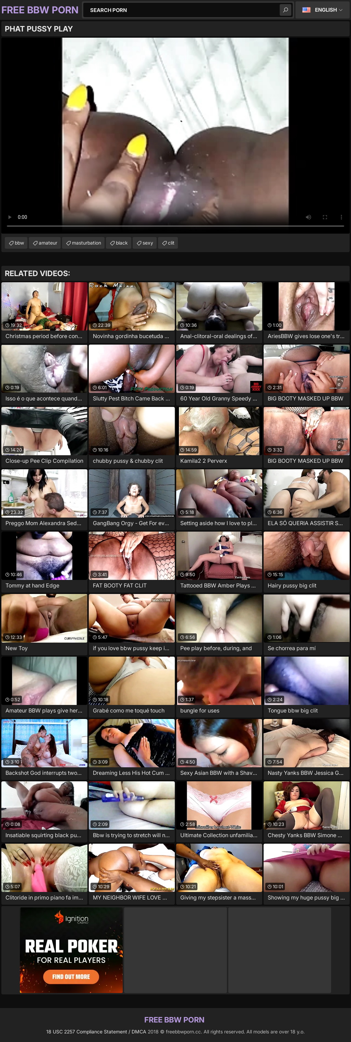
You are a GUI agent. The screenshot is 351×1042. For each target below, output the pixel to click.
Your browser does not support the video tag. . (175, 136)
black (122, 243)
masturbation (86, 243)
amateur (48, 243)
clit (171, 243)
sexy (148, 243)
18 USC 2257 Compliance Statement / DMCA (96, 1031)
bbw (19, 243)
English (326, 10)
